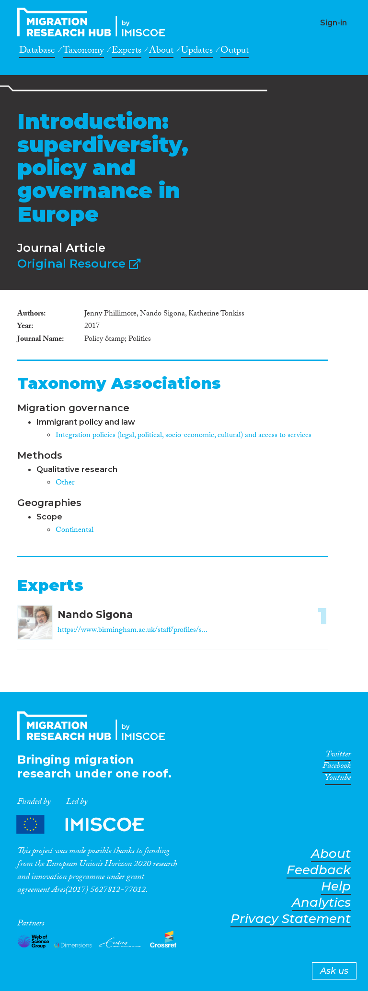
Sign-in (333, 22)
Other (65, 483)
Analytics (321, 902)
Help (336, 886)
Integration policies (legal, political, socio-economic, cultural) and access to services (183, 435)
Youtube (338, 779)
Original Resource (78, 263)
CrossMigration (94, 22)
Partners (88, 824)
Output (234, 51)
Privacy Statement (290, 919)
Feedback (319, 870)
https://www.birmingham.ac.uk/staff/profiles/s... (132, 630)
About (161, 51)
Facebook (336, 767)
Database (37, 51)
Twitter (338, 756)
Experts (126, 51)
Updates (197, 51)
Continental (74, 530)
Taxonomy (83, 51)
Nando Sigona (95, 614)
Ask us (334, 971)
